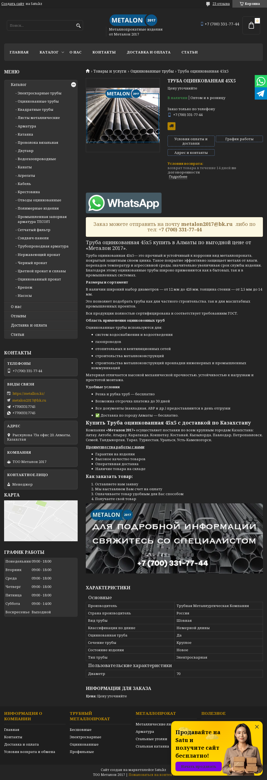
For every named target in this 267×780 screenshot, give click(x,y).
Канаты (25, 167)
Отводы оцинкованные (39, 200)
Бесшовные (81, 729)
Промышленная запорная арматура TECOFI (42, 219)
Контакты (104, 52)
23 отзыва (221, 3)
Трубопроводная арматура (43, 246)
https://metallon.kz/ (29, 393)
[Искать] (78, 26)
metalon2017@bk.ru (29, 400)
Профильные (82, 751)
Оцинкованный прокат (39, 279)
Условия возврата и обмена (29, 751)
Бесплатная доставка (171, 126)
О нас (75, 52)
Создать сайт (12, 4)
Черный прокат (32, 262)
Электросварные (85, 736)
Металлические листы (157, 724)
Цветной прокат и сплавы (42, 270)
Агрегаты (26, 175)
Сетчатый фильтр (34, 229)
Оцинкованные (84, 744)
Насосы (25, 295)
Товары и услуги (109, 71)
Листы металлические (39, 117)
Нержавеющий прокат (39, 254)
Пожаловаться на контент (151, 774)
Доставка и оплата (149, 52)
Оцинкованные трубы (152, 71)
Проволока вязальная (38, 142)
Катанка (25, 134)
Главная (19, 52)
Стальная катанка (152, 746)
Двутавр (26, 150)
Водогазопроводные (37, 158)
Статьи (189, 52)
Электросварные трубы (40, 93)
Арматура (27, 126)
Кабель (24, 183)
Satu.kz (160, 769)
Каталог (49, 52)
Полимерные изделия (38, 208)
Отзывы (18, 315)
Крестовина (29, 191)
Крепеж (25, 287)
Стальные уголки (151, 738)
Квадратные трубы (35, 109)
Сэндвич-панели (33, 237)
